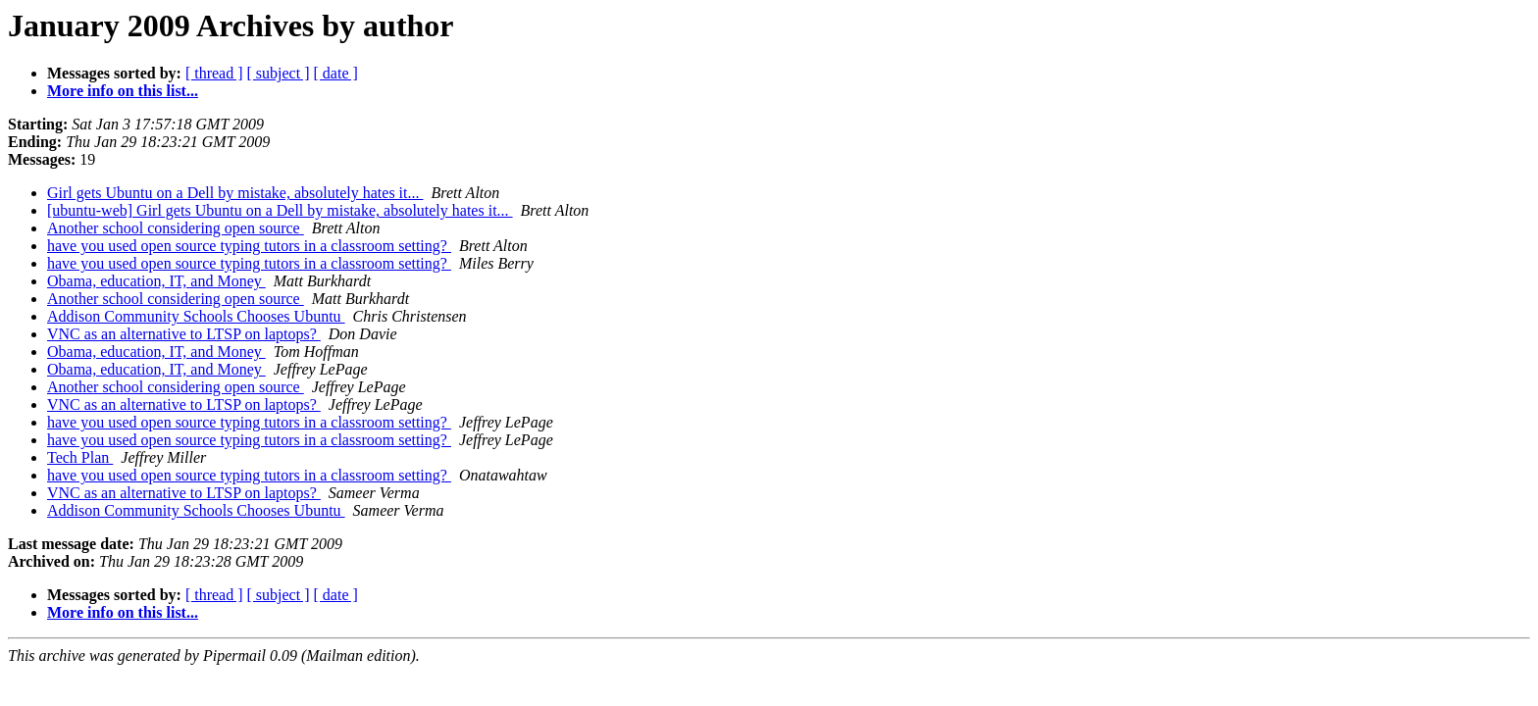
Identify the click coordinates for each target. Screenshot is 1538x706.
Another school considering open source (175, 228)
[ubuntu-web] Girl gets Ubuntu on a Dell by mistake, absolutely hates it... (280, 210)
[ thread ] (214, 73)
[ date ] (336, 73)
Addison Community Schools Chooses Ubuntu (196, 316)
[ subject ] (278, 73)
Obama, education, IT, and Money (156, 281)
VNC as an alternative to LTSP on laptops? (184, 334)
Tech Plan (80, 457)
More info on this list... (122, 90)
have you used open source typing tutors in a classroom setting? (249, 245)
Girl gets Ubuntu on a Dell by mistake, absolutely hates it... (235, 192)
